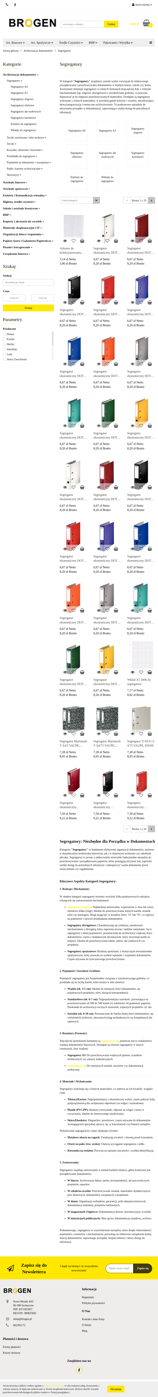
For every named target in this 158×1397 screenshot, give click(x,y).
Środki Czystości (71, 42)
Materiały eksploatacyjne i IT (22, 227)
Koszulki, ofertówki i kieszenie (25, 150)
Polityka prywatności (93, 1303)
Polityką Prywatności (54, 1385)
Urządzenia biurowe (16, 253)
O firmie (86, 1325)
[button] (89, 1289)
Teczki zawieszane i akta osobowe (26, 137)
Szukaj (28, 307)
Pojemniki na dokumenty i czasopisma (29, 162)
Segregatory (14, 80)
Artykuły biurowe (15, 182)
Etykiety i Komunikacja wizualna (25, 195)
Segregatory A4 (19, 86)
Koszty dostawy (11, 1352)
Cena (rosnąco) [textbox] (69, 200)
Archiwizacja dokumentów (21, 74)
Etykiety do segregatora (23, 124)
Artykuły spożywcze (16, 188)
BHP (93, 42)
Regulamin (88, 1297)
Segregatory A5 (19, 92)
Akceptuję (116, 1389)
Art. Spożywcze (42, 42)
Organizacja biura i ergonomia (23, 234)
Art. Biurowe (15, 42)
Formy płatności (12, 1347)
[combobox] (80, 200)
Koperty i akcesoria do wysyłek (23, 221)
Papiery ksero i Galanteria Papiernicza (28, 240)
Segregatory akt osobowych (26, 111)
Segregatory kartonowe (23, 117)
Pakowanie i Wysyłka (118, 42)
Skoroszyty (14, 174)
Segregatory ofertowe (22, 105)
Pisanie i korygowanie (17, 247)
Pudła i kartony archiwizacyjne (25, 168)
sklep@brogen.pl (22, 1319)
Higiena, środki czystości (19, 201)
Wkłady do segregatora (23, 130)
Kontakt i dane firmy (93, 1319)
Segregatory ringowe (22, 99)
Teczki (11, 143)
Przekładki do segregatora (22, 156)
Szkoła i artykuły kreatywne (21, 208)
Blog (84, 1330)
